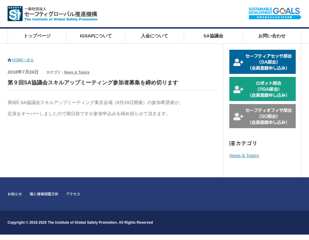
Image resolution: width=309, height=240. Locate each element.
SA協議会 (213, 35)
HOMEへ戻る (23, 60)
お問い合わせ (271, 35)
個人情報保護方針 (44, 193)
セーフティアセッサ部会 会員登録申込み (262, 62)
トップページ (37, 35)
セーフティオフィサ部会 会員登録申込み (262, 116)
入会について (154, 35)
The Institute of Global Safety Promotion (82, 222)
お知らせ (15, 193)
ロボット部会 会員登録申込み (262, 89)
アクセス (73, 193)
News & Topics (77, 72)
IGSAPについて (96, 35)
